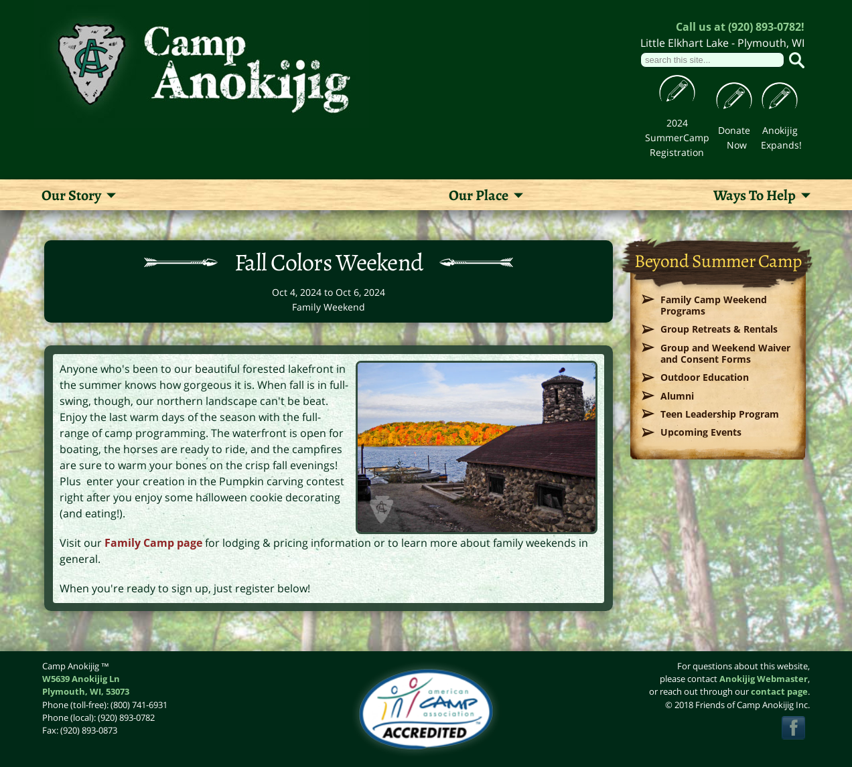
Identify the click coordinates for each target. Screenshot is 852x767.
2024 (677, 122)
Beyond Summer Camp (717, 260)
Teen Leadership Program (719, 414)
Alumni (677, 396)
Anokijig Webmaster (763, 679)
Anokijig (780, 130)
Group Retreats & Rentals (719, 329)
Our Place (478, 195)
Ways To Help (754, 195)
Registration (677, 152)
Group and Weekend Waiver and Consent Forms (725, 353)
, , (85, 691)
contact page (779, 691)
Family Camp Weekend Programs (713, 305)
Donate (734, 130)
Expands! (781, 145)
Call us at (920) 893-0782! (740, 26)
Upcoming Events (700, 432)
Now (737, 145)
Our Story (71, 195)
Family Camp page (153, 542)
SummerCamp (677, 137)
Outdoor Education (704, 377)
